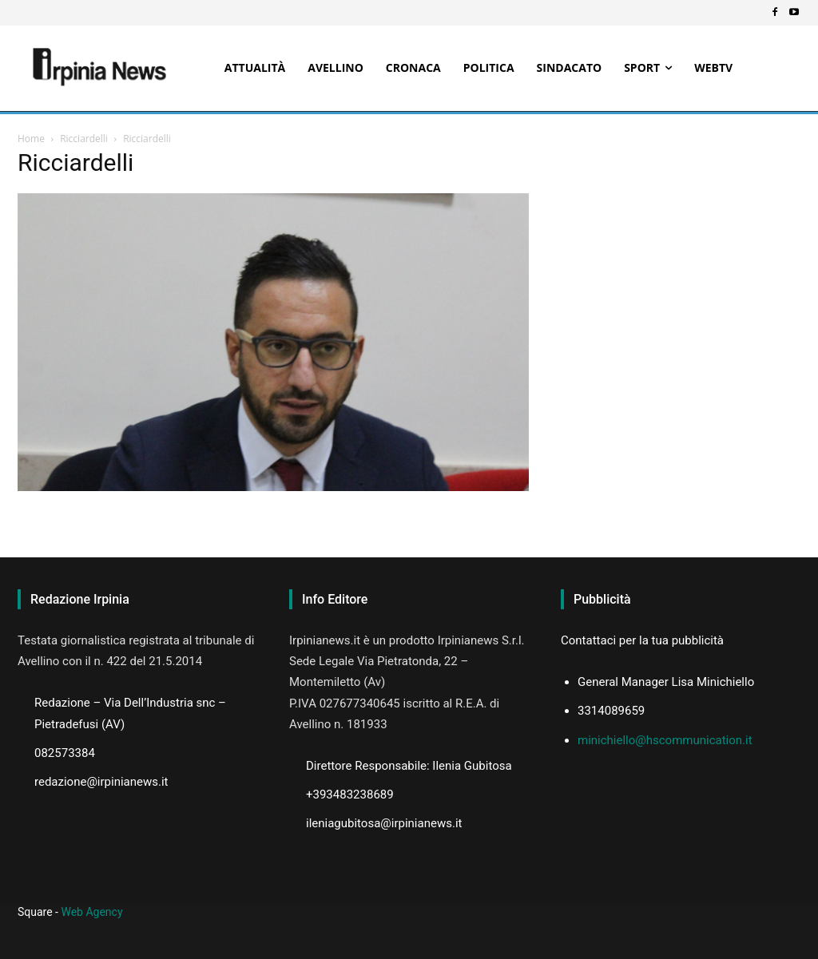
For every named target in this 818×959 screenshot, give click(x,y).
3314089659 (611, 710)
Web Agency (91, 912)
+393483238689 (350, 794)
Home (31, 138)
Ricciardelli (84, 138)
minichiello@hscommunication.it (665, 740)
